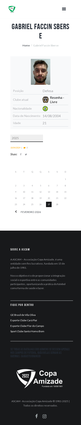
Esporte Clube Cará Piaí (23, 320)
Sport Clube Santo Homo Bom (27, 331)
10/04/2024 (15, 147)
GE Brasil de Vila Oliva (23, 314)
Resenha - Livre (57, 99)
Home (26, 45)
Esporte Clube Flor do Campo (27, 325)
